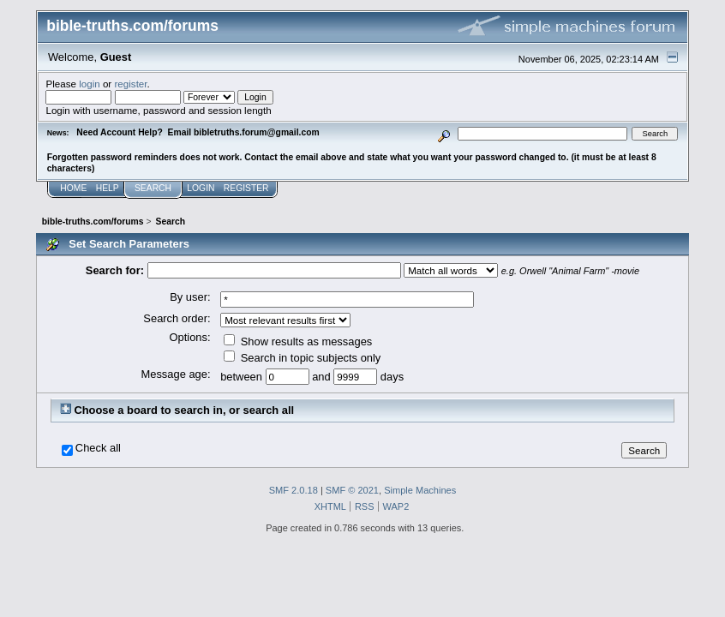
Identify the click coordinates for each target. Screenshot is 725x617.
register (130, 83)
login (89, 83)
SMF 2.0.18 (293, 490)
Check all (98, 448)
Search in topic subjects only (302, 357)
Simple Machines (420, 490)
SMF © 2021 (352, 490)
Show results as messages (298, 341)
